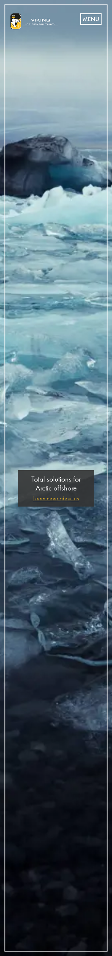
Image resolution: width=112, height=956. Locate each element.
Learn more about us (56, 498)
